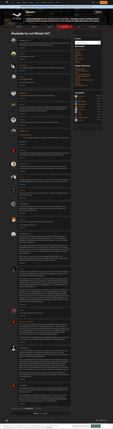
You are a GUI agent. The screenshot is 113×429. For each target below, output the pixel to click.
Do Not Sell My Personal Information (37, 423)
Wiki (76, 57)
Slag (78, 112)
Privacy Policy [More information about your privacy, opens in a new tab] (49, 427)
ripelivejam (23, 219)
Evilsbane (22, 53)
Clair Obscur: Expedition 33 (82, 76)
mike (78, 99)
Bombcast (78, 53)
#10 (20, 163)
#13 (20, 203)
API (13, 423)
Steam (30, 12)
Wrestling (77, 62)
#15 (20, 233)
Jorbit (22, 177)
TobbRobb (23, 163)
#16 (20, 269)
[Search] (99, 42)
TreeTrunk (79, 120)
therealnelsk (28, 233)
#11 (20, 177)
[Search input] (86, 43)
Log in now (44, 6)
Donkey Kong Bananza (81, 85)
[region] (56, 426)
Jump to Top (38, 408)
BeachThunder (80, 101)
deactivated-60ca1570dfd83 (27, 321)
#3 (19, 65)
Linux (76, 72)
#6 (19, 104)
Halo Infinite (78, 83)
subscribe (103, 2)
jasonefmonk (23, 150)
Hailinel (26, 93)
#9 (19, 150)
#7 (19, 119)
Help (47, 423)
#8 (19, 131)
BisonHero (79, 96)
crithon (22, 310)
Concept (28, 15)
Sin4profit (22, 104)
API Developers (79, 58)
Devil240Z (23, 190)
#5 (19, 93)
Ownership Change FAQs (54, 423)
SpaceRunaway (23, 65)
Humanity (79, 109)
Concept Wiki (19, 26)
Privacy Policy (25, 423)
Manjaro (64, 245)
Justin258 (22, 76)
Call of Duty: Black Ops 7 (82, 71)
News (78, 26)
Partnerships (8, 423)
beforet (27, 203)
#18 (20, 321)
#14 (20, 219)
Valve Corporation (80, 69)
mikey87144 (27, 40)
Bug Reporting (79, 55)
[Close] (110, 426)
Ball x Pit (77, 82)
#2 (19, 53)
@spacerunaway (23, 95)
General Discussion (80, 49)
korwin (22, 269)
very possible (30, 256)
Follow (98, 12)
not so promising (34, 251)
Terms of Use (18, 423)
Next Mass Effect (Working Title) (84, 80)
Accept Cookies (95, 426)
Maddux (27, 348)
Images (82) (49, 26)
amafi (26, 385)
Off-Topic (77, 51)
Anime (77, 60)
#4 (19, 76)
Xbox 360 (77, 78)
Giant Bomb (13, 408)
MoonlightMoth (81, 104)
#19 (20, 348)
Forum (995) (64, 26)
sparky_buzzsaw (81, 117)
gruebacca (22, 119)
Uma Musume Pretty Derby (82, 74)
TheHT (78, 115)
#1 (19, 40)
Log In (41, 413)
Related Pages (93, 26)
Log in (97, 2)
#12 (20, 190)
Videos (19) (34, 26)
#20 (20, 385)
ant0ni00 (27, 131)
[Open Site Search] (93, 2)
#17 (20, 310)
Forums (12, 30)
